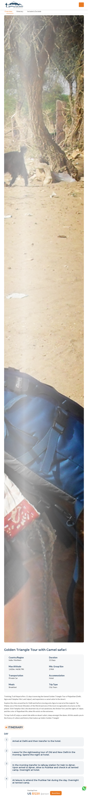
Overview (8, 11)
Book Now (56, 793)
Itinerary (19, 11)
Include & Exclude (34, 11)
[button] (47, 741)
